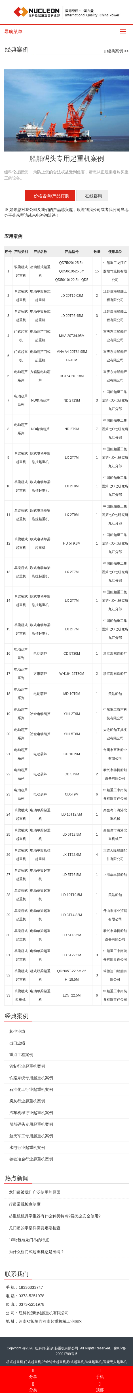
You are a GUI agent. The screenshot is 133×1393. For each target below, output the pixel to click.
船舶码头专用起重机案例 (29, 1124)
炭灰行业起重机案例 (25, 1101)
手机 (100, 1372)
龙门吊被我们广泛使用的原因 (33, 1192)
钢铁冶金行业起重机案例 (29, 1159)
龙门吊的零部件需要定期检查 (33, 1228)
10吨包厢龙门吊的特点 (27, 1240)
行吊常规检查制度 (23, 1204)
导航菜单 (13, 31)
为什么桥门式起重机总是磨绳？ (35, 1251)
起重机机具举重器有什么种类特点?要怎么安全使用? (53, 1216)
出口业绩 (16, 1043)
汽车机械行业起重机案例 (29, 1112)
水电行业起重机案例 (25, 1147)
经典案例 (115, 51)
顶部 (100, 1386)
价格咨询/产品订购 (51, 195)
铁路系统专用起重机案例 (29, 1078)
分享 (33, 1372)
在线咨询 (93, 195)
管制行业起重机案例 (25, 1066)
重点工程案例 (19, 1054)
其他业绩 (16, 1031)
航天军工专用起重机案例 (29, 1136)
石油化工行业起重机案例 (29, 1089)
